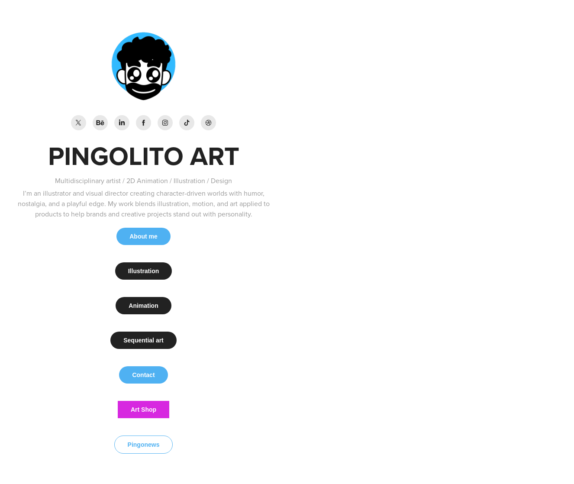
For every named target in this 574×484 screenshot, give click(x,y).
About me (143, 236)
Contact (143, 374)
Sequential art (143, 340)
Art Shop (143, 409)
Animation (143, 305)
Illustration (143, 271)
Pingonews (144, 444)
